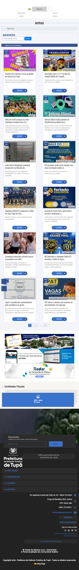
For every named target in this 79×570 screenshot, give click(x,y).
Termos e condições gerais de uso (66, 533)
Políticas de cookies (70, 536)
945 (45, 325)
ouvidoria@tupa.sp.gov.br (62, 512)
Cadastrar (56, 444)
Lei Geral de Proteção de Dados (51, 541)
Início (4, 29)
